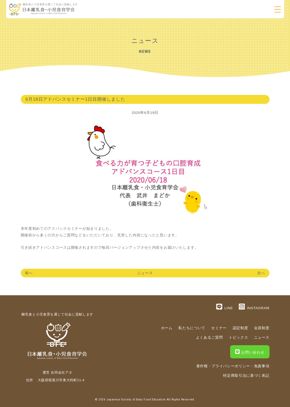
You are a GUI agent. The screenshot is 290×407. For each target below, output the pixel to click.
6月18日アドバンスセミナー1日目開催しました (75, 99)
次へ (261, 273)
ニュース (145, 273)
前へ (29, 273)
